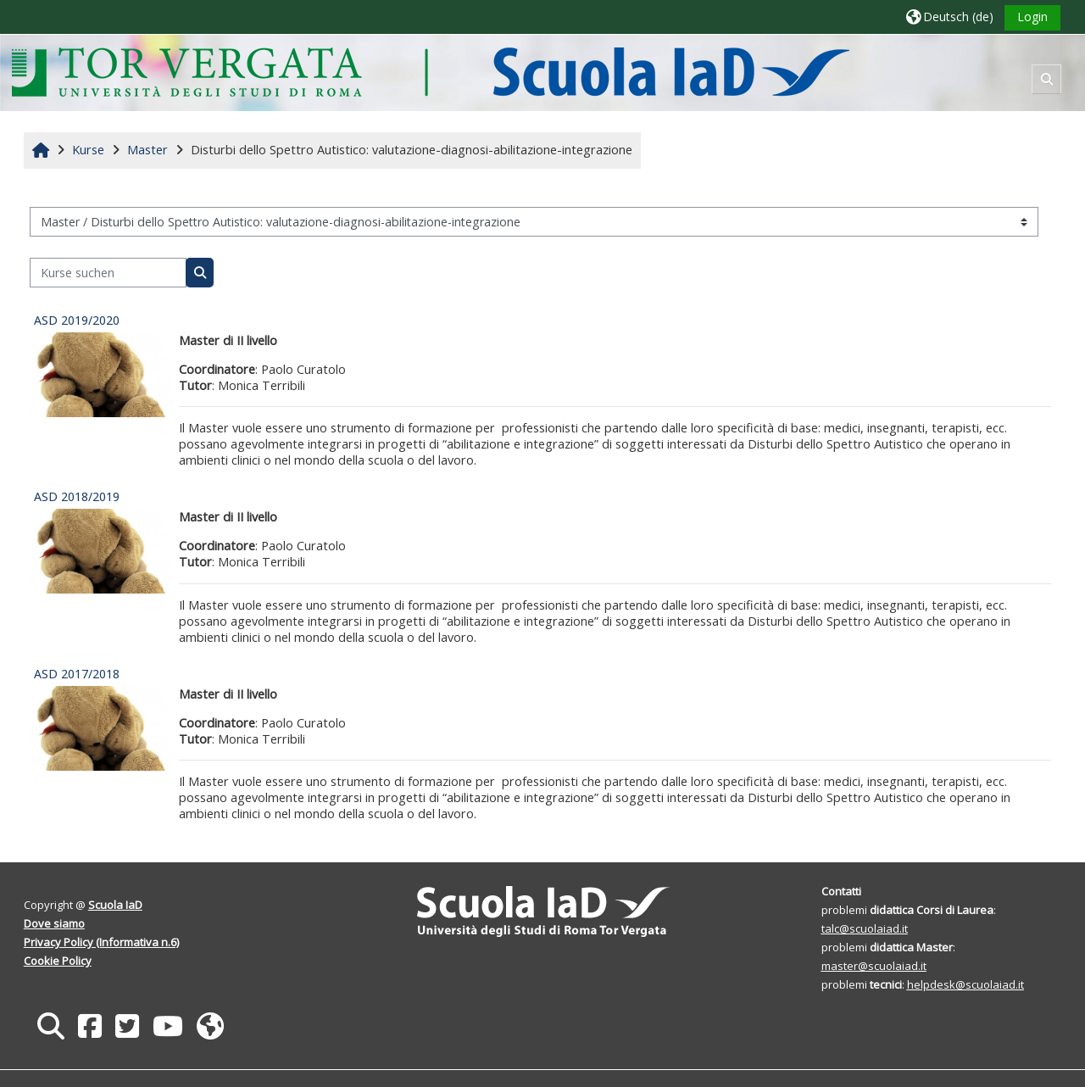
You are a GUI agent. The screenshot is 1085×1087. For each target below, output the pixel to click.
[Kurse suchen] (108, 272)
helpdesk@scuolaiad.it (965, 984)
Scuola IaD (115, 904)
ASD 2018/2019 (77, 496)
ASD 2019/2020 (77, 320)
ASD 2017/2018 (77, 674)
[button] (950, 16)
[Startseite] (430, 72)
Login (1032, 16)
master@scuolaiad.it (873, 965)
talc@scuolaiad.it (864, 928)
